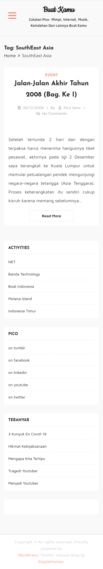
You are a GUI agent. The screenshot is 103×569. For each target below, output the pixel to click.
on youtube (18, 384)
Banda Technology (24, 274)
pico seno (71, 107)
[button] (12, 16)
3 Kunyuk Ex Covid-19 (27, 434)
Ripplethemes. (51, 561)
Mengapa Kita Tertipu (26, 458)
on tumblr (16, 347)
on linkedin (17, 372)
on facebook (19, 360)
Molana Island (20, 298)
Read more (51, 215)
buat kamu (58, 10)
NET (12, 261)
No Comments (54, 113)
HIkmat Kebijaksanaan (27, 446)
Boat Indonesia (21, 286)
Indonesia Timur (22, 311)
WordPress (28, 555)
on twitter (17, 397)
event (51, 74)
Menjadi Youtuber (23, 483)
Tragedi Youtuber (23, 470)
